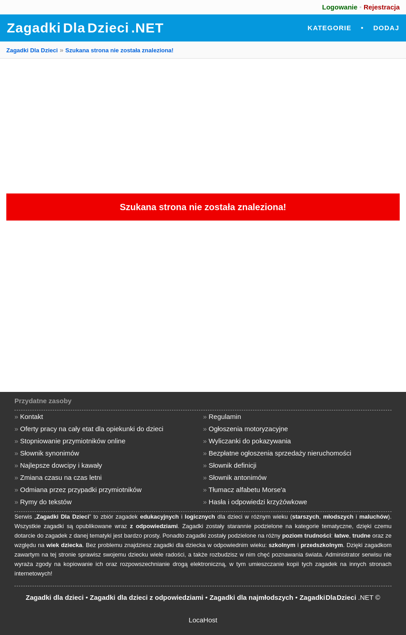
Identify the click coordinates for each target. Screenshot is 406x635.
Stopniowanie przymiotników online (72, 441)
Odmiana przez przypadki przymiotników (81, 489)
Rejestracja (382, 7)
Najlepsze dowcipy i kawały (61, 465)
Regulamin (225, 416)
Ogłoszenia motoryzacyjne (248, 429)
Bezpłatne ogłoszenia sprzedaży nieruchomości (280, 453)
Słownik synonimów (49, 453)
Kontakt (31, 416)
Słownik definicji (233, 465)
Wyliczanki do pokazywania (250, 441)
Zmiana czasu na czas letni (61, 477)
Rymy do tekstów (46, 502)
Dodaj (386, 28)
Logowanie (339, 7)
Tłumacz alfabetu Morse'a (247, 489)
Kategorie (329, 28)
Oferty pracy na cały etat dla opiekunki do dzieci (92, 429)
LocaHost (203, 620)
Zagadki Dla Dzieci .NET (85, 27)
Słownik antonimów (238, 477)
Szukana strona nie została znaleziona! (119, 50)
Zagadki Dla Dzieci (32, 50)
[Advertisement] (203, 126)
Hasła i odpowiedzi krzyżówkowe (258, 502)
